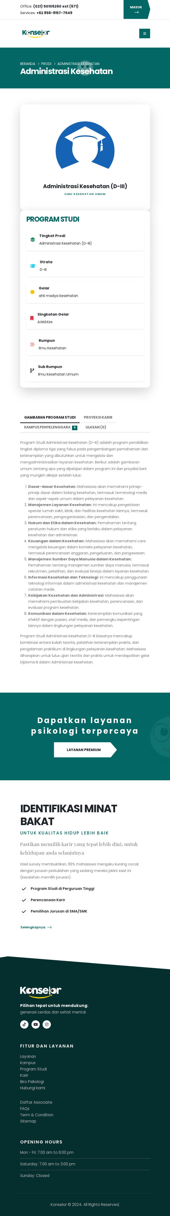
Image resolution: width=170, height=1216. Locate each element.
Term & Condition (36, 1115)
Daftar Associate (36, 1102)
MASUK (136, 9)
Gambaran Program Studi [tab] (50, 417)
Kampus (28, 1062)
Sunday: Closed (34, 1175)
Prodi (46, 63)
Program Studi (33, 1069)
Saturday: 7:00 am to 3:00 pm (47, 1164)
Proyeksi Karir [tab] (98, 417)
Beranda (27, 63)
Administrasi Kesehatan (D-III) (85, 186)
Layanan (28, 1056)
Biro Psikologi (32, 1081)
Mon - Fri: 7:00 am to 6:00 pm (47, 1152)
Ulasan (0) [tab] (96, 427)
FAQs (24, 1108)
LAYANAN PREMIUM (85, 750)
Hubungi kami (32, 1088)
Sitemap (28, 1121)
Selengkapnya (36, 927)
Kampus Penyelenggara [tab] (50, 427)
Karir (24, 1075)
